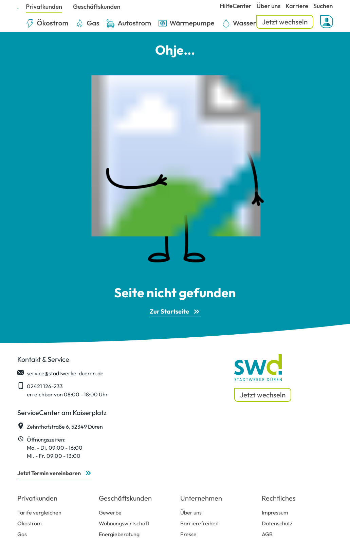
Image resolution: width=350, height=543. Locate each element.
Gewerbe (110, 512)
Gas (22, 534)
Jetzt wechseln (285, 21)
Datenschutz (277, 523)
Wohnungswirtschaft (124, 523)
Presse (188, 534)
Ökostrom (29, 523)
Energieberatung (119, 534)
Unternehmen (201, 498)
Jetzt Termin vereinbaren (49, 473)
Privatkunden (37, 498)
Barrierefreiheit (199, 523)
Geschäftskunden (125, 498)
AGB (267, 534)
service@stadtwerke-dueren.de (60, 373)
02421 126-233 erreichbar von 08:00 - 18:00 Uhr (62, 390)
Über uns (191, 512)
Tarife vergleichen (39, 512)
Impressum (275, 512)
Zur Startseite (169, 311)
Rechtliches (279, 498)
